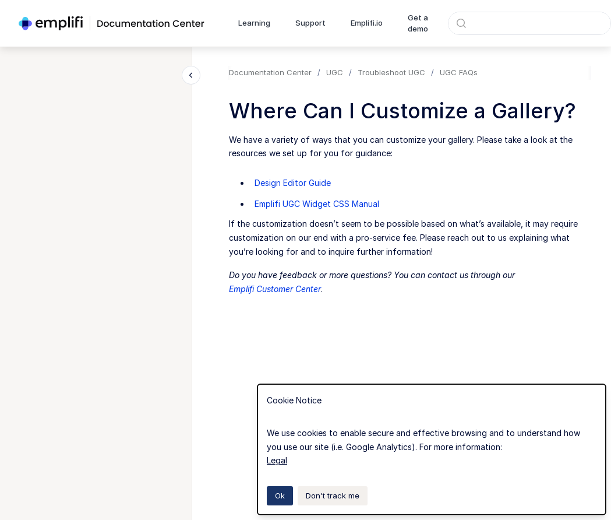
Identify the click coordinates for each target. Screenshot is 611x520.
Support (310, 22)
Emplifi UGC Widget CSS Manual (317, 204)
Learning (254, 22)
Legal (277, 460)
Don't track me (332, 495)
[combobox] (529, 23)
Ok (280, 495)
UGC (334, 72)
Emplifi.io (367, 22)
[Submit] (461, 23)
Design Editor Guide (293, 183)
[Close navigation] (191, 75)
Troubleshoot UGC (391, 72)
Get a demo (418, 23)
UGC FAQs (459, 72)
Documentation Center (270, 72)
